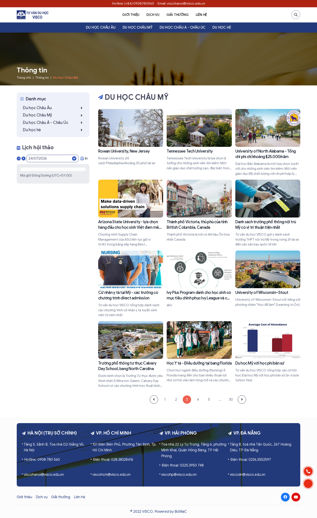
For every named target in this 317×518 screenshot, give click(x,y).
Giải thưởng (177, 15)
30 (231, 399)
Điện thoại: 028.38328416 (113, 459)
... (220, 399)
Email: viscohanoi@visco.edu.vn (181, 4)
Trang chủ (24, 77)
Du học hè (221, 27)
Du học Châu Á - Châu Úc (182, 27)
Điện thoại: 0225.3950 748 (183, 465)
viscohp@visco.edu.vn (179, 474)
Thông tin (42, 77)
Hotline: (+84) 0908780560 (133, 4)
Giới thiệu (130, 15)
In (84, 158)
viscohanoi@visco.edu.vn (44, 474)
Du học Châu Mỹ (138, 27)
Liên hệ (201, 15)
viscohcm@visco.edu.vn (111, 474)
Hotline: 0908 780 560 (42, 459)
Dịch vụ (152, 15)
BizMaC (181, 511)
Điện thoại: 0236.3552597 (250, 459)
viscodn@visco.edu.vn (247, 474)
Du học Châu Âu (100, 27)
